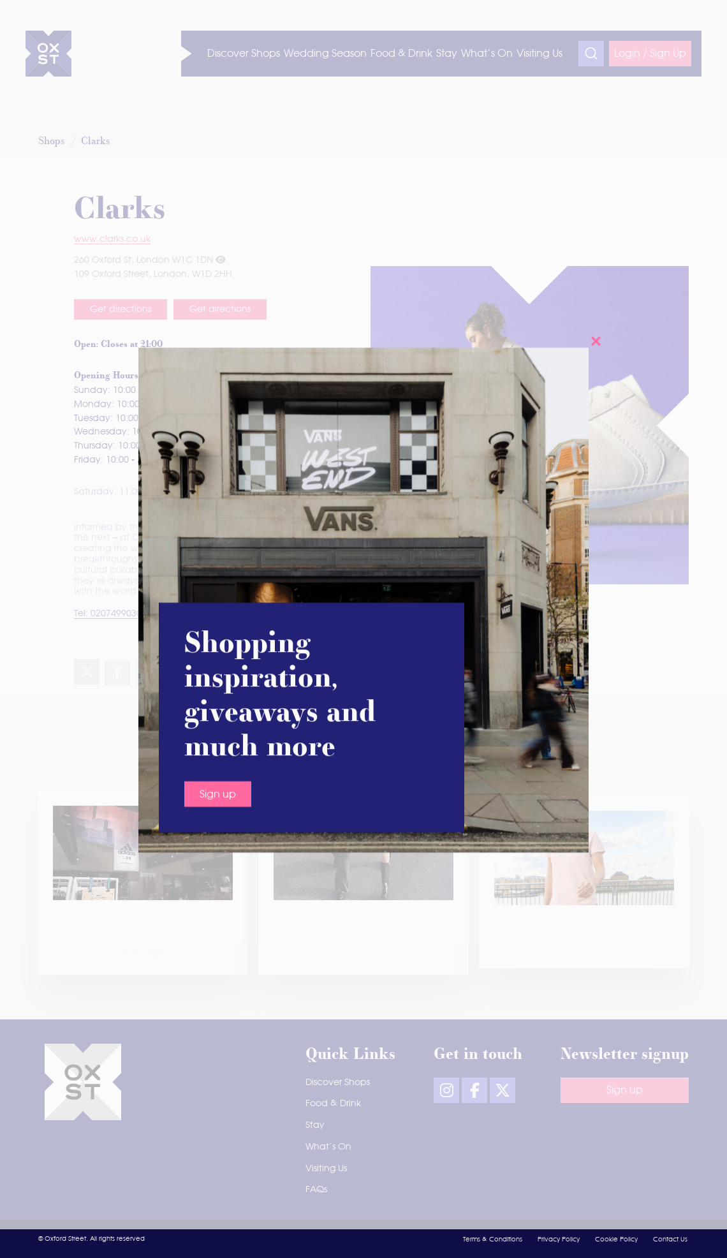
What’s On (328, 1147)
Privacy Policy (559, 1239)
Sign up (218, 538)
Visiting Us (326, 1168)
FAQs (316, 1189)
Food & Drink (333, 1103)
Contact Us (670, 1239)
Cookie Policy (616, 1239)
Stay (315, 1125)
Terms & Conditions (492, 1239)
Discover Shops (337, 1082)
